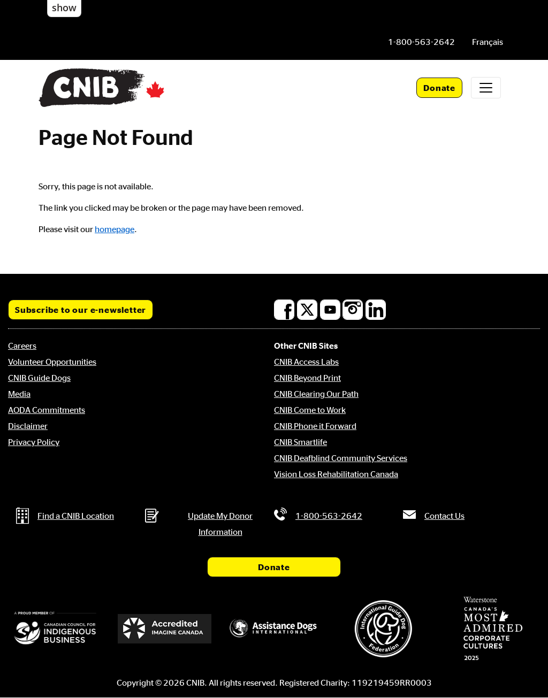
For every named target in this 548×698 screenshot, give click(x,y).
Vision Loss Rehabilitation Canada (336, 474)
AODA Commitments (46, 410)
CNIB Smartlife (300, 442)
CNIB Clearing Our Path (316, 393)
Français (487, 42)
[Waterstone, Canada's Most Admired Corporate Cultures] (492, 628)
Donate (439, 88)
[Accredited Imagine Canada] (164, 628)
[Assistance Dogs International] (274, 629)
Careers (22, 345)
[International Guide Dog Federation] (383, 629)
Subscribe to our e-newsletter (80, 310)
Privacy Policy (33, 442)
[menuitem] (487, 41)
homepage (114, 229)
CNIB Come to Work (310, 410)
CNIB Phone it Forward (315, 426)
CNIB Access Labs (306, 361)
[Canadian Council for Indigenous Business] (55, 628)
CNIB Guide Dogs (39, 377)
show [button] (64, 7)
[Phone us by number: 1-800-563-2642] (421, 41)
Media (19, 393)
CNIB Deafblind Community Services (340, 458)
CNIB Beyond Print (307, 377)
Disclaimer (28, 426)
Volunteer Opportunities (52, 361)
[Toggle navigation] (486, 87)
